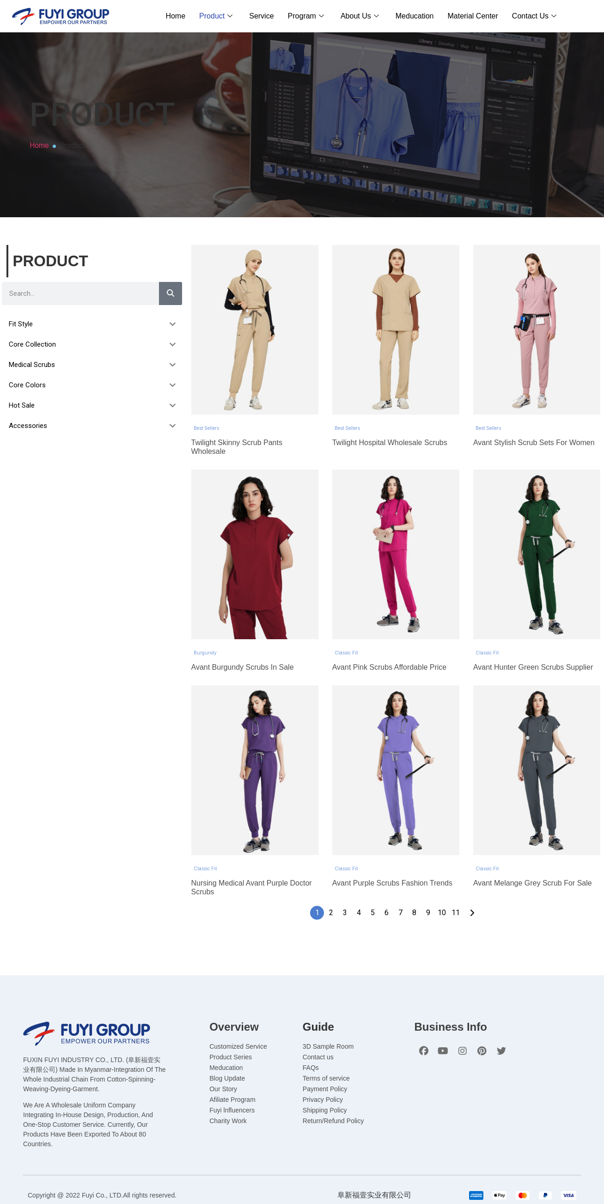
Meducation (415, 16)
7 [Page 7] (400, 850)
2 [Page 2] (331, 850)
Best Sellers (206, 407)
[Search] (170, 293)
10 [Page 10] (442, 850)
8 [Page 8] (414, 850)
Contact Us (534, 16)
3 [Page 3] (345, 850)
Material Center (472, 16)
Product (215, 16)
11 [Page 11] (455, 850)
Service (261, 16)
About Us (360, 16)
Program (306, 16)
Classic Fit (346, 611)
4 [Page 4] (359, 850)
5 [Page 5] (373, 850)
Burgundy (205, 611)
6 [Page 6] (386, 850)
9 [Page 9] (428, 850)
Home (175, 16)
